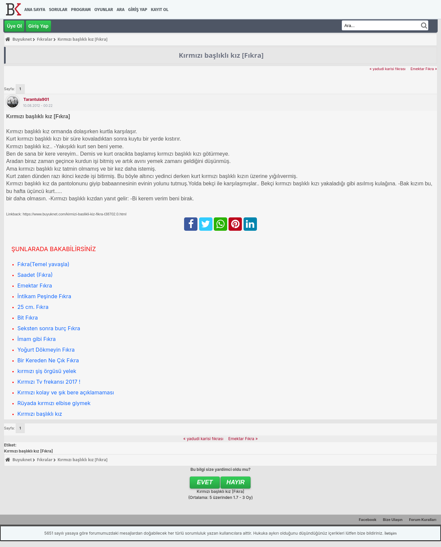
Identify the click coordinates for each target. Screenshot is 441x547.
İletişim (391, 533)
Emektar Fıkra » (424, 69)
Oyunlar (104, 9)
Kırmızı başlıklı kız (39, 413)
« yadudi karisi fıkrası (388, 69)
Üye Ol (14, 26)
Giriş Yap (137, 9)
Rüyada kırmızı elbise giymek (54, 403)
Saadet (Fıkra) (35, 274)
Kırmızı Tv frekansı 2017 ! (49, 381)
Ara (120, 9)
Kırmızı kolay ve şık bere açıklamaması (65, 392)
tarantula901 (36, 99)
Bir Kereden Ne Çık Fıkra (48, 360)
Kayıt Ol (159, 9)
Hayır (236, 482)
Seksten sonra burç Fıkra (48, 328)
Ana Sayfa (34, 9)
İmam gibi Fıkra (36, 339)
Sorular (58, 9)
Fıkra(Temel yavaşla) (43, 264)
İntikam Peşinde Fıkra (44, 296)
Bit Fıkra (27, 317)
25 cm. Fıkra (32, 307)
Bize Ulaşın (393, 519)
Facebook (368, 519)
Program (81, 9)
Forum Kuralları (422, 519)
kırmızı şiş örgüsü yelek (46, 371)
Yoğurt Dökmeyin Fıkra (46, 349)
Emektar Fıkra (34, 285)
